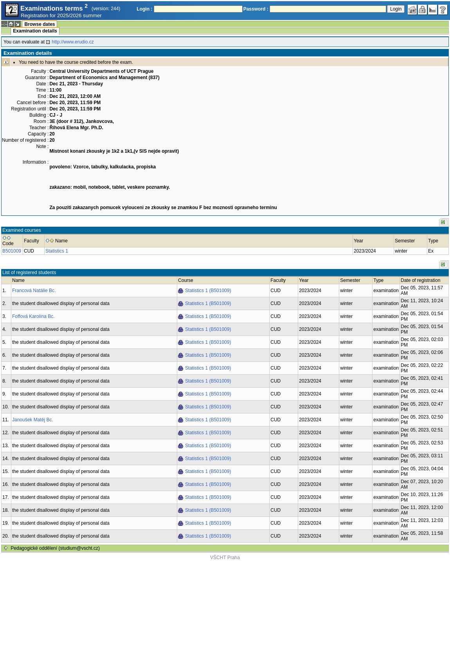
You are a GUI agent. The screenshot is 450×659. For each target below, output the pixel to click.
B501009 (11, 251)
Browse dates (39, 24)
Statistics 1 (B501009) (208, 290)
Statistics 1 (56, 251)
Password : (255, 9)
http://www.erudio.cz (73, 42)
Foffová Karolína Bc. (33, 316)
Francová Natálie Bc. (34, 290)
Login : (144, 9)
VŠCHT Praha (225, 557)
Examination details (35, 31)
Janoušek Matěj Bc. (32, 419)
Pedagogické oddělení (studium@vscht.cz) (55, 548)
